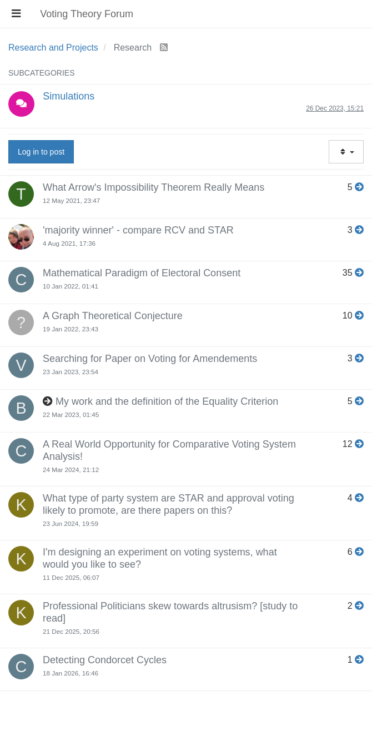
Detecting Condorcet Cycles (105, 660)
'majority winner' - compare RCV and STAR (138, 230)
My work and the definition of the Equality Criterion (167, 401)
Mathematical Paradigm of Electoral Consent (141, 273)
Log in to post (41, 151)
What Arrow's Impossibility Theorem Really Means (153, 187)
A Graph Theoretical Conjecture (113, 315)
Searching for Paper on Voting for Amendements (150, 358)
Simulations (68, 96)
